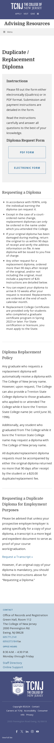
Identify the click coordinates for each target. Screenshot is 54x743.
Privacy (29, 714)
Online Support (13, 667)
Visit (26, 13)
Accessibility (30, 710)
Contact (35, 706)
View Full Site (7, 737)
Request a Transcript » (17, 557)
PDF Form (27, 152)
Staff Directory (12, 663)
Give (33, 13)
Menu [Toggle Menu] (8, 31)
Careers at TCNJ (14, 710)
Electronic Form (27, 168)
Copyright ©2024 (21, 706)
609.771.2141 (10, 637)
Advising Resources (27, 23)
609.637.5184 (10, 641)
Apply (18, 13)
